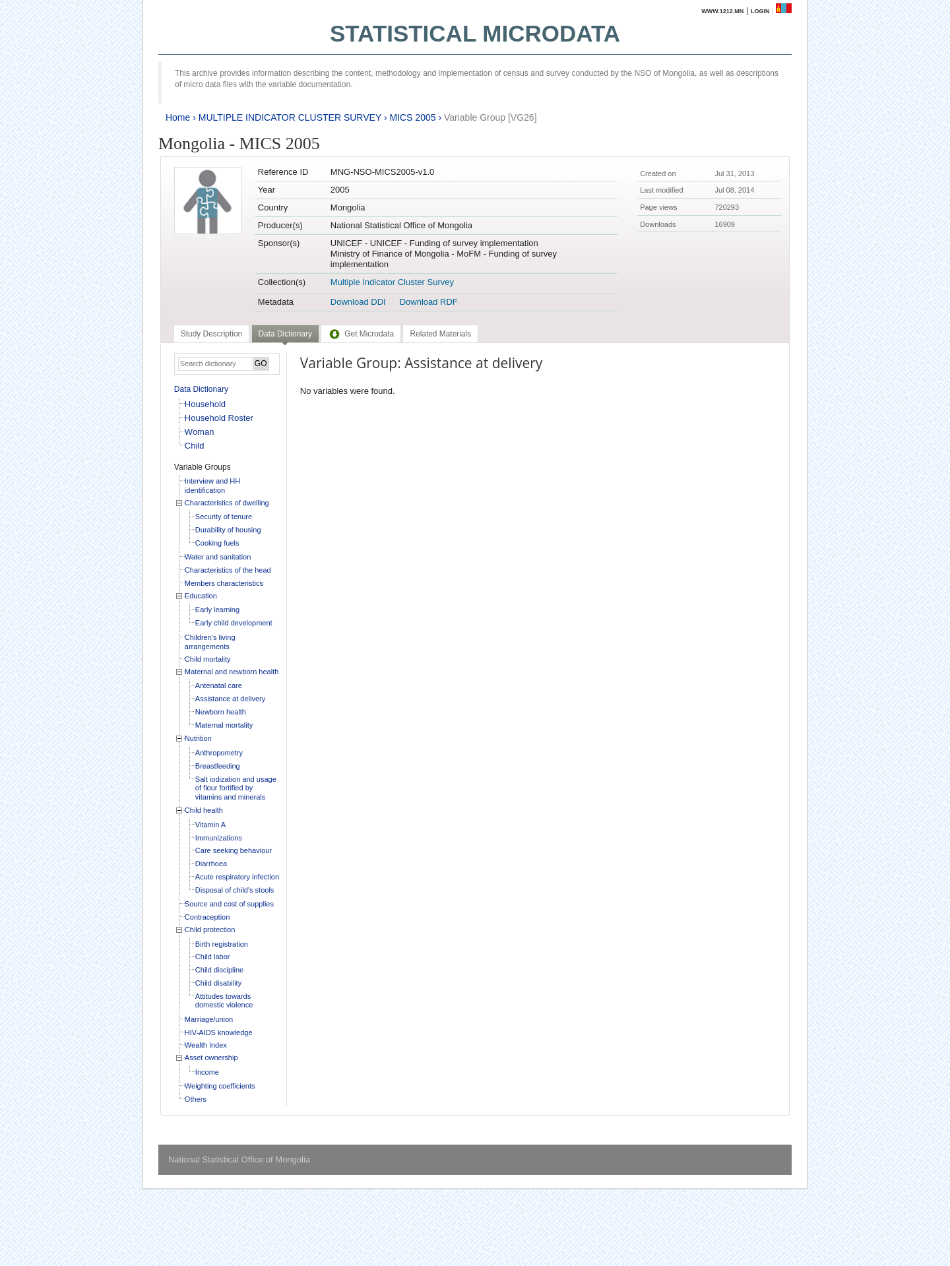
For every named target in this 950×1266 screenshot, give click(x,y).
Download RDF (429, 302)
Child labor (212, 957)
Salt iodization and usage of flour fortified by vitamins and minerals (235, 788)
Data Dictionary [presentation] (285, 333)
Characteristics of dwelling (227, 503)
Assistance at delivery (230, 699)
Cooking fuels (217, 543)
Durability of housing (228, 530)
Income (207, 1072)
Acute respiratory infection (237, 877)
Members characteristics (224, 583)
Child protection (210, 930)
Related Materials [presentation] (440, 333)
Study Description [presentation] (211, 333)
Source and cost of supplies (229, 904)
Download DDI (358, 302)
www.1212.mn (722, 11)
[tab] (211, 334)
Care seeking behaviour (233, 850)
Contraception (207, 917)
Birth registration (221, 944)
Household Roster (219, 418)
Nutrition (198, 738)
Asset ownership (211, 1057)
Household (205, 404)
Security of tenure (223, 517)
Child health (204, 810)
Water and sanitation (218, 557)
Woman (199, 432)
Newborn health (220, 712)
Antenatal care (218, 685)
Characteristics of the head (228, 570)
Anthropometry (219, 753)
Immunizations (218, 838)
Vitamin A (210, 825)
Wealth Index (206, 1045)
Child (195, 446)
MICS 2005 (412, 117)
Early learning (217, 610)
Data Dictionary (201, 389)
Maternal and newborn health (231, 672)
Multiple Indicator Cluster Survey (392, 282)
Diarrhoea (211, 864)
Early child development (233, 623)
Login (760, 11)
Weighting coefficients (220, 1086)
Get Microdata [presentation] (361, 334)
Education (201, 596)
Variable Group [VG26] (490, 117)
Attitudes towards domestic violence (224, 1000)
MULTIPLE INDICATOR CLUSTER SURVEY (290, 117)
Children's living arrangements (210, 641)
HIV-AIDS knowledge (219, 1032)
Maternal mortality (224, 725)
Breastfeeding (217, 766)
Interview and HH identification (212, 485)
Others (195, 1099)
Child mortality (208, 659)
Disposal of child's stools (234, 890)
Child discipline (219, 970)
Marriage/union (209, 1019)
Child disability (218, 983)
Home (178, 117)
